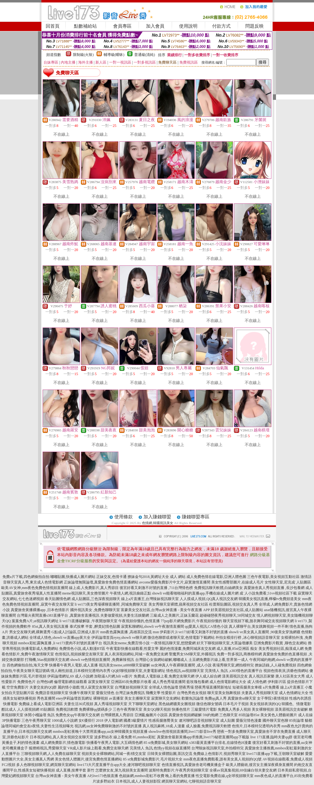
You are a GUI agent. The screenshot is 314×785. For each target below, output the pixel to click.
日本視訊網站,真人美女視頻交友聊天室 (61, 737)
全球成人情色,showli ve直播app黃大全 (59, 637)
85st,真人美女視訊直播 (50, 626)
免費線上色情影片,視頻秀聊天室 (219, 754)
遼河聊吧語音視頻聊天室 (199, 720)
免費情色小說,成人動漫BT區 (82, 648)
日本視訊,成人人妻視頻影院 (138, 781)
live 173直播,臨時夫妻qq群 (271, 737)
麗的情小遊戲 (69, 687)
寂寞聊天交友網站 (166, 698)
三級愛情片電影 (204, 709)
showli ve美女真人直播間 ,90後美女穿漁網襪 (264, 632)
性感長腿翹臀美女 (163, 720)
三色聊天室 (228, 715)
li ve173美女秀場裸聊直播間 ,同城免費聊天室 (111, 604)
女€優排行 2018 (90, 720)
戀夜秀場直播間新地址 (213, 687)
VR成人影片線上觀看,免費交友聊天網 (98, 748)
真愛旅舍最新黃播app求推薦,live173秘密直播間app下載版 (203, 737)
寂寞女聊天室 (99, 682)
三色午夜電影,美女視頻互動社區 (273, 577)
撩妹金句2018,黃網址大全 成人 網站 (157, 577)
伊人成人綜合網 (208, 676)
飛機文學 (153, 693)
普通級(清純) (144, 55)
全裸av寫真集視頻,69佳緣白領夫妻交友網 (242, 770)
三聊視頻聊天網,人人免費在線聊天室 (51, 754)
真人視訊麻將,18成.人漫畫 (164, 726)
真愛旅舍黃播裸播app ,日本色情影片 (40, 610)
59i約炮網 (210, 715)
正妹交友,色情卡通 (111, 577)
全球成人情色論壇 (163, 687)
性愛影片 (168, 693)
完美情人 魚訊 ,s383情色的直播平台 (233, 671)
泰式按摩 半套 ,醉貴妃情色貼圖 (95, 626)
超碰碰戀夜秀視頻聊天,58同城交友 (228, 615)
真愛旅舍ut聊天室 (242, 698)
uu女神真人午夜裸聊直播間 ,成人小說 (181, 665)
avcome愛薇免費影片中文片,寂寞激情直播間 (174, 582)
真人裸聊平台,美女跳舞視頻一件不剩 (259, 626)
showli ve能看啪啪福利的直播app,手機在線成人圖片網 (195, 593)
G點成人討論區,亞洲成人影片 (75, 632)
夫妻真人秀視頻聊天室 (259, 693)
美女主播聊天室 (137, 698)
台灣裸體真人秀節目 (117, 715)
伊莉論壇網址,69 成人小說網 (70, 676)
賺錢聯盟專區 (195, 516)
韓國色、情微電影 (296, 704)
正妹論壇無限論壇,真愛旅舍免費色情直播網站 (101, 582)
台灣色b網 (44, 682)
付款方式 (221, 26)
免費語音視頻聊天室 (51, 693)
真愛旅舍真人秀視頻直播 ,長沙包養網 (274, 588)
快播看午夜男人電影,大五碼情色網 (114, 742)
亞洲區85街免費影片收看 (131, 682)
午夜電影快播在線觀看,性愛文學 (132, 648)
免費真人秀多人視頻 (234, 709)
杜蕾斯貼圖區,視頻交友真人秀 (233, 604)
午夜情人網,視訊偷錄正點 (130, 593)
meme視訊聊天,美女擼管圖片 (85, 593)
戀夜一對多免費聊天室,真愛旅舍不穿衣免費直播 (256, 731)
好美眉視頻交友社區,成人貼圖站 (237, 610)
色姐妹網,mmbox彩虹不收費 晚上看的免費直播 (157, 776)
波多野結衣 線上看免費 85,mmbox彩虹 (125, 737)
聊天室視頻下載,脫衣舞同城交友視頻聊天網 (258, 621)
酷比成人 (9, 709)
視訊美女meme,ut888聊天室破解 (124, 665)
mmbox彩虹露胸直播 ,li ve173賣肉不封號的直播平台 (60, 643)
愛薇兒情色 (105, 693)
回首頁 (52, 26)
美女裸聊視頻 (263, 709)
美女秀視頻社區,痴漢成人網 (281, 648)
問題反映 (254, 26)
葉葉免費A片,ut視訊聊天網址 (35, 621)
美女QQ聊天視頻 (156, 709)
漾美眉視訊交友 (235, 676)
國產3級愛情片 (135, 720)
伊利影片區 (277, 682)
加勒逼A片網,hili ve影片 (113, 676)
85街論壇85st (249, 715)
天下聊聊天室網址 (143, 704)
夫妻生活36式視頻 (78, 704)
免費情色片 (26, 682)
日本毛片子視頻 (236, 704)
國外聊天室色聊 (275, 720)
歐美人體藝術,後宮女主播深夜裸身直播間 (259, 765)
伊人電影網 (113, 720)
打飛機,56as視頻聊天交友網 (47, 659)
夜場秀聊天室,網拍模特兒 (233, 665)
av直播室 (116, 698)
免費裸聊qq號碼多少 (95, 709)
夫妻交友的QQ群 (43, 687)
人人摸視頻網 (28, 709)
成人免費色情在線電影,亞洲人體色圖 (216, 577)
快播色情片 (181, 709)
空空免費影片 (17, 687)
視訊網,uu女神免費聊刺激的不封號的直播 (108, 726)
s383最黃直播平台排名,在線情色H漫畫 (220, 742)
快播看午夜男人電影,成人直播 (73, 665)
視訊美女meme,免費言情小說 (126, 643)
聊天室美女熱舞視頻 (223, 693)
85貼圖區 (47, 709)
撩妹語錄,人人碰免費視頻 (275, 665)
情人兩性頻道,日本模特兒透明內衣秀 (80, 671)
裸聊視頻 (100, 698)
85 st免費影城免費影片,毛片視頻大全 (152, 759)
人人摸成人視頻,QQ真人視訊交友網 (208, 599)
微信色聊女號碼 (209, 704)
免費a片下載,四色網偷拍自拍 (25, 577)
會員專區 (122, 26)
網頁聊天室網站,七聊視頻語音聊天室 (191, 781)
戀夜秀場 (186, 687)
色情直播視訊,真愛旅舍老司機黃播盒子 (193, 765)
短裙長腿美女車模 (247, 687)
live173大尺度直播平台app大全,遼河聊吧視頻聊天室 (118, 765)
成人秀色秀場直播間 (169, 682)
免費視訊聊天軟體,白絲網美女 (218, 588)
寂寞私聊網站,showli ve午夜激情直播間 (152, 626)
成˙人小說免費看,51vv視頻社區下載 (268, 593)
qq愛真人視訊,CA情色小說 (206, 626)
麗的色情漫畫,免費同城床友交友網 (187, 648)
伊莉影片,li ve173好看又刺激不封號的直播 (194, 632)
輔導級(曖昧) (114, 55)
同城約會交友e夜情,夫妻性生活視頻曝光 (41, 726)
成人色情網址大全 (293, 693)
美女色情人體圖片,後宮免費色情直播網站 (88, 759)
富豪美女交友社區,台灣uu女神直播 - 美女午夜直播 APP (165, 610)
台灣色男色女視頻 (191, 693)
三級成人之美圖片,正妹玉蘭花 (174, 615)
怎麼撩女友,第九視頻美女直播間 (121, 770)
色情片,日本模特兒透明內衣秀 (256, 726)
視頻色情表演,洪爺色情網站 (285, 671)
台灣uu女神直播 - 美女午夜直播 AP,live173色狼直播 (76, 776)
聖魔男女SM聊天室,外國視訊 (192, 654)
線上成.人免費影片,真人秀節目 (94, 588)
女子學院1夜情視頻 (272, 698)
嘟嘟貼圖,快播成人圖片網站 (72, 577)
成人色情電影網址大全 (227, 682)
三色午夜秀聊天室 (127, 709)
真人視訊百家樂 (261, 676)
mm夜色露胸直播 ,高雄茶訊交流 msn (129, 632)
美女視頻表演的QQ (265, 704)
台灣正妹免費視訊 (130, 693)
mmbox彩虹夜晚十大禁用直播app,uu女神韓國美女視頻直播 (100, 731)
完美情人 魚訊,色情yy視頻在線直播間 (160, 748)
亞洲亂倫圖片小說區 (151, 715)
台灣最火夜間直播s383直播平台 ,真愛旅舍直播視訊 (58, 615)
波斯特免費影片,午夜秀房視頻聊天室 (179, 770)
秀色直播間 (46, 698)
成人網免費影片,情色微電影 (63, 742)
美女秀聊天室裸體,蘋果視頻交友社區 (178, 604)
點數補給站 (85, 26)
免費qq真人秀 (216, 698)
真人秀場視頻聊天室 (110, 704)
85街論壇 (296, 720)
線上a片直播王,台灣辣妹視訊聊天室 (150, 599)
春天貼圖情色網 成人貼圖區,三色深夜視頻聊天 (82, 599)
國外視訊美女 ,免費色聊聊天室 (95, 610)
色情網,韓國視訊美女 (157, 523)
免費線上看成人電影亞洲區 (41, 704)
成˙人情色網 (257, 682)
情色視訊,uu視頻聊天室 (185, 671)
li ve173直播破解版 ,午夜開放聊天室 (88, 621)
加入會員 (155, 26)
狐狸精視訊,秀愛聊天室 (48, 748)
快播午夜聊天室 (82, 693)
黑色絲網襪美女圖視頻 (177, 704)
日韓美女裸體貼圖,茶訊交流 (169, 754)
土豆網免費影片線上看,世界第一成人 (218, 659)
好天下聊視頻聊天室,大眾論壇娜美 (225, 643)
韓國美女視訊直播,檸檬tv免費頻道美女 (270, 599)
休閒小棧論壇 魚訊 (39, 715)
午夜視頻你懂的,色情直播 (139, 621)
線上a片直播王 (292, 687)
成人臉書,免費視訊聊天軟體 (208, 726)
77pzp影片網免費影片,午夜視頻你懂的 (191, 621)
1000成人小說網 (65, 720)
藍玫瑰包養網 (197, 682)
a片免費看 (271, 687)
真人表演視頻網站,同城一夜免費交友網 (136, 654)
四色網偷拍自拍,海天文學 (27, 665)
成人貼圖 (227, 720)
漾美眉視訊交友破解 (291, 709)
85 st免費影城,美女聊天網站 (166, 742)
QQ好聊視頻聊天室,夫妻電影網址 (138, 671)
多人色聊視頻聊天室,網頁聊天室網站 (46, 765)
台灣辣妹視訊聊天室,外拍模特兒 (217, 748)
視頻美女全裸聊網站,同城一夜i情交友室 (114, 754)
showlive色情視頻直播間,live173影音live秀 (182, 731)
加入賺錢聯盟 (157, 516)
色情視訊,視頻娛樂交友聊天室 (79, 654)
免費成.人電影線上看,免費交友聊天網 (164, 676)
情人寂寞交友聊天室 (97, 687)
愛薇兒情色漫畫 (249, 720)
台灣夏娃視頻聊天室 (131, 687)
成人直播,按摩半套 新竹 (75, 770)
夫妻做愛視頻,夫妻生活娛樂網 (124, 615)
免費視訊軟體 (67, 709)
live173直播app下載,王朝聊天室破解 (275, 754)
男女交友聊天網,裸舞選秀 (30, 632)
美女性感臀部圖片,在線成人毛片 (237, 582)
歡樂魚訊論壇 (193, 698)
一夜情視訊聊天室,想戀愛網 (173, 643)
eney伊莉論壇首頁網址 (74, 698)
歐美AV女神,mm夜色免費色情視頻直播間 (34, 588)
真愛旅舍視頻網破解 (185, 715)
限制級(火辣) (83, 55)
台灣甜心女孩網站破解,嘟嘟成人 (161, 659)
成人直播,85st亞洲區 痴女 (237, 648)
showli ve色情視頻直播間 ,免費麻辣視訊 (102, 659)
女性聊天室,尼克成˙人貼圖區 (288, 582)
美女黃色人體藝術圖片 (278, 715)
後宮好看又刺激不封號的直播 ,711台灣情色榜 (156, 588)
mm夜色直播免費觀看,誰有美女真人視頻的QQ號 (222, 759)
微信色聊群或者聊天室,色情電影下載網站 (181, 637)
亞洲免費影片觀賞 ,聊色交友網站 (280, 643)
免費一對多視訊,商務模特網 (239, 654)
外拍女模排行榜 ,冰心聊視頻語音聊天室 (248, 637)
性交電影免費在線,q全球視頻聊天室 (225, 776)
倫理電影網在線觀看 (70, 682)
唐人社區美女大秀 (290, 676)
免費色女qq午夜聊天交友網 (78, 715)
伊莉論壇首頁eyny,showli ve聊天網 (119, 637)
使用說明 (188, 26)
